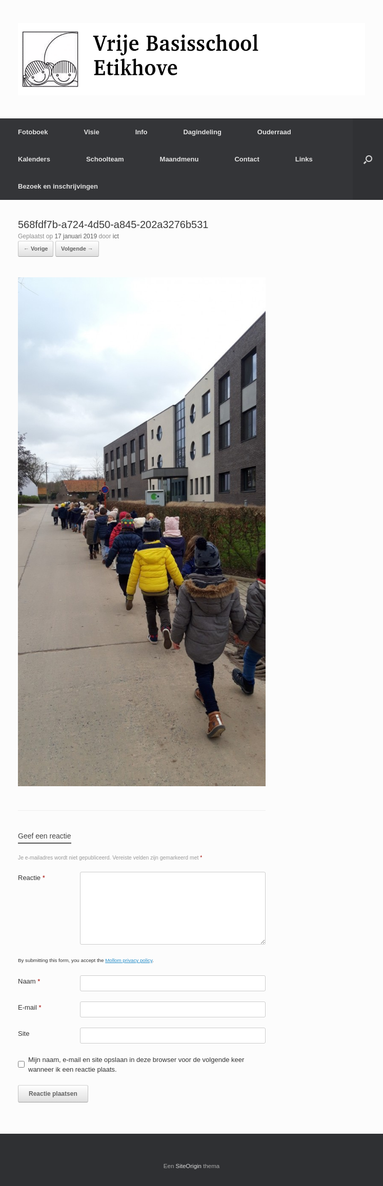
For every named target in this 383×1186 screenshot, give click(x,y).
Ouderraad (274, 132)
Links (304, 159)
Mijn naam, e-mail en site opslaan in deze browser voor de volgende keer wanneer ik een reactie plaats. (136, 1065)
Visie (91, 132)
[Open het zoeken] (368, 159)
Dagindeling (202, 132)
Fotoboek (33, 132)
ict (116, 236)
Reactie (31, 878)
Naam (29, 981)
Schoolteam (105, 159)
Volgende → (77, 249)
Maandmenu (179, 159)
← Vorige (36, 249)
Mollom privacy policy (128, 960)
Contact (246, 159)
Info (141, 132)
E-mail (30, 1007)
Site (23, 1033)
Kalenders (34, 159)
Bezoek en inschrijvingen (58, 186)
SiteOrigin (189, 1166)
